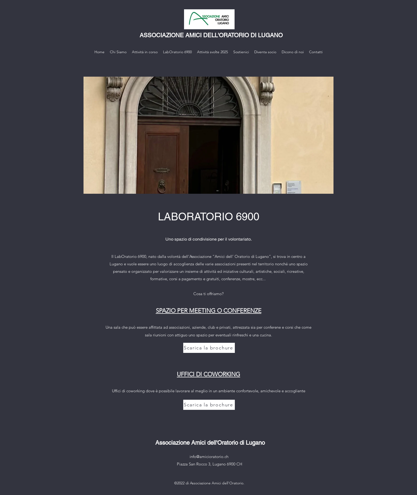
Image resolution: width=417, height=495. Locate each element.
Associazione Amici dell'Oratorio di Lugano (210, 442)
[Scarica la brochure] (209, 348)
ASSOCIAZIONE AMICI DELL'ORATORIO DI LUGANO (211, 35)
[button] (208, 135)
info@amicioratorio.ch (209, 456)
